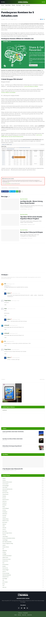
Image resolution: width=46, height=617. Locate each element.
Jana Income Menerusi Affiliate (31, 86)
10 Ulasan (15, 19)
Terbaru (3, 379)
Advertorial (23, 501)
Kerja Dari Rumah (23, 499)
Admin (9, 293)
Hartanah (23, 517)
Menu (3, 2)
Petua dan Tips (23, 568)
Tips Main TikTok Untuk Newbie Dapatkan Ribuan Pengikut (31, 217)
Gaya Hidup (8, 5)
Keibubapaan (23, 513)
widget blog (23, 550)
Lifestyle (23, 478)
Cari (43, 2)
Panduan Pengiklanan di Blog (13, 187)
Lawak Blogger (23, 540)
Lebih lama (42, 379)
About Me (24, 614)
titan (5, 308)
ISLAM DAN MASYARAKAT (23, 555)
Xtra (23, 548)
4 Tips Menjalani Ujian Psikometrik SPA (12, 469)
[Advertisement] (23, 258)
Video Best (23, 527)
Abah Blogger (23, 578)
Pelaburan (23, 524)
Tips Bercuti (23, 503)
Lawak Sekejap (23, 536)
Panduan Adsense (23, 547)
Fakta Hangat (23, 487)
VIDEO (23, 526)
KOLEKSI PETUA (23, 561)
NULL (23, 562)
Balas (5, 289)
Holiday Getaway (23, 519)
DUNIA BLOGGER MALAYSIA (23, 489)
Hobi (23, 5)
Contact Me (29, 614)
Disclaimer (8, 183)
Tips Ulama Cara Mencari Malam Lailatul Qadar (12, 438)
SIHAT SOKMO (23, 582)
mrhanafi (6, 325)
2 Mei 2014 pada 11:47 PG (11, 308)
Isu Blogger (23, 554)
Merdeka (23, 566)
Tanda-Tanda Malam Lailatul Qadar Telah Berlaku (13, 431)
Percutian (23, 498)
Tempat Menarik (23, 494)
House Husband (23, 484)
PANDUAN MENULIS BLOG (23, 482)
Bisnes (23, 584)
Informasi (23, 534)
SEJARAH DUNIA (23, 557)
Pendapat (23, 552)
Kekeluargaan (23, 491)
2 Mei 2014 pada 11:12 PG (10, 283)
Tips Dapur (18, 5)
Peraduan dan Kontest (23, 559)
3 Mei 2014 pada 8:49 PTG (10, 341)
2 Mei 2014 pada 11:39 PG (15, 300)
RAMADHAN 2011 (23, 576)
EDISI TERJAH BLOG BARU (23, 541)
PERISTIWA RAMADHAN (23, 575)
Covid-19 (23, 529)
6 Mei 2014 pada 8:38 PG (16, 357)
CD (5, 341)
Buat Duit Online (10, 9)
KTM (23, 580)
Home (2, 5)
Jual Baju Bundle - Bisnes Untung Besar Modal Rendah (31, 202)
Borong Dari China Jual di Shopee (31, 232)
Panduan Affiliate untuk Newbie (8, 92)
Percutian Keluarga (23, 573)
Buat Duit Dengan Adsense (23, 533)
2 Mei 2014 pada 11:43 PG (16, 293)
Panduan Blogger (23, 569)
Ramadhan (23, 505)
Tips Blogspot (23, 512)
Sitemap (19, 614)
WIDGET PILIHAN (23, 520)
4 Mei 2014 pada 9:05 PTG (15, 349)
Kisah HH (23, 571)
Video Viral (23, 587)
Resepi (13, 5)
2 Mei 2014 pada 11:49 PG (16, 319)
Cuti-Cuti (28, 5)
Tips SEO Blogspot (23, 508)
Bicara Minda (23, 522)
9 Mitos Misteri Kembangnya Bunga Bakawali (12, 446)
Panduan (23, 480)
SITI (5, 283)
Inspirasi (23, 545)
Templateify (25, 612)
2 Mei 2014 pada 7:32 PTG (13, 325)
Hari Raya (23, 510)
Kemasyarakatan (23, 564)
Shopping (23, 496)
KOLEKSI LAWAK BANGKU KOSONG (23, 538)
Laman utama (4, 9)
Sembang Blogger (23, 485)
